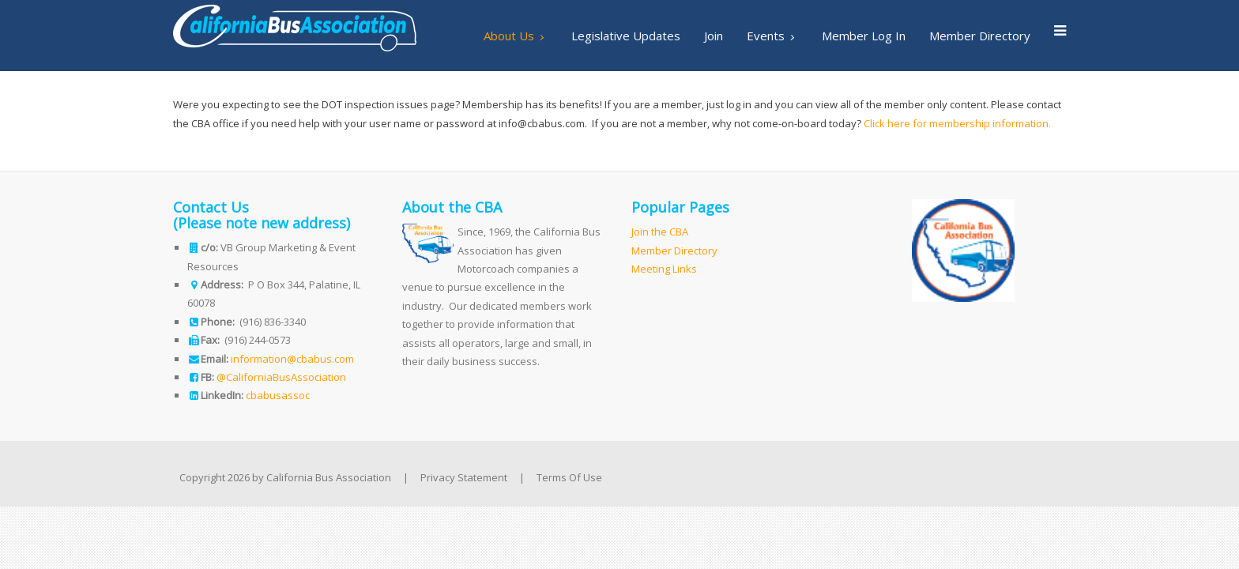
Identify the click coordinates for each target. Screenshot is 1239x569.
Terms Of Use (569, 477)
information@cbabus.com (292, 359)
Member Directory (674, 250)
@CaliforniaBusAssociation (281, 377)
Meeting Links (664, 269)
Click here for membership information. (957, 123)
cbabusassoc (278, 395)
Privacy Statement (463, 477)
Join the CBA (659, 231)
